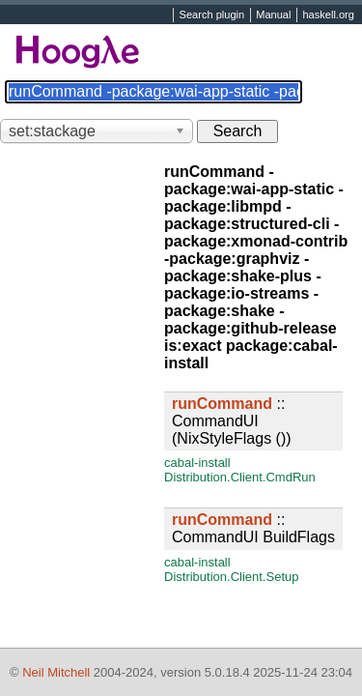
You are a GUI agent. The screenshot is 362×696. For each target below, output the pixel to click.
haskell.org (327, 15)
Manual (273, 15)
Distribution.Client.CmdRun (240, 477)
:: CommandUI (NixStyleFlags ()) (232, 421)
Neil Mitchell (56, 672)
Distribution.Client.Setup (231, 576)
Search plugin (212, 15)
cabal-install (197, 462)
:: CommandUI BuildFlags (253, 528)
